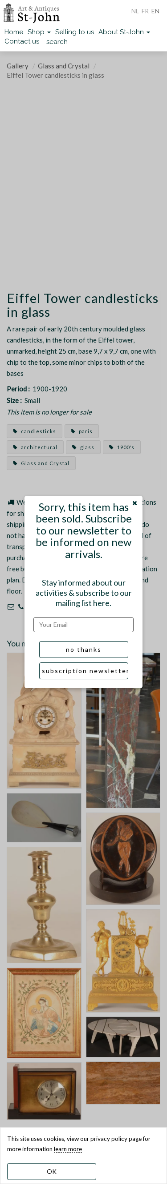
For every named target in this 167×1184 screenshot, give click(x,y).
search (57, 42)
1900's (121, 447)
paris (82, 431)
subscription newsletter (85, 670)
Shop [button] (39, 32)
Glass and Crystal (64, 66)
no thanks (84, 649)
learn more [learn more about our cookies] (68, 1148)
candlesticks (34, 431)
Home (13, 32)
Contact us (21, 41)
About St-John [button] (124, 32)
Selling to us (74, 32)
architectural (35, 447)
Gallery (18, 66)
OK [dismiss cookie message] (52, 1171)
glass (83, 447)
